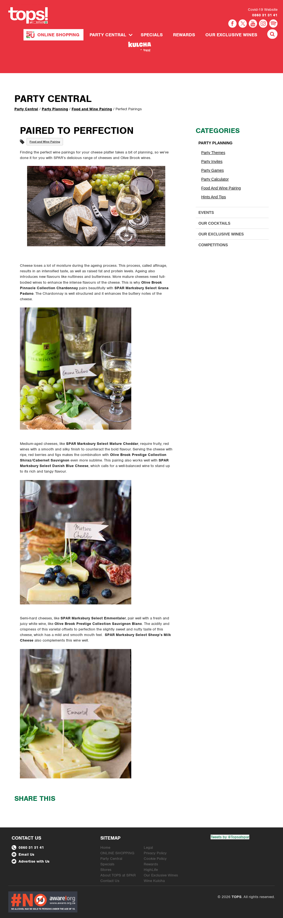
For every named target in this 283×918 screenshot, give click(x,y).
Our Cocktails (214, 223)
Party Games (212, 170)
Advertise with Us (30, 861)
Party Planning (55, 109)
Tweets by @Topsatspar (230, 837)
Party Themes (213, 152)
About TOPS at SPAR (118, 875)
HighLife (151, 869)
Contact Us (109, 880)
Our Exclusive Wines (231, 35)
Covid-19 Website (262, 9)
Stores (105, 869)
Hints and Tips (213, 197)
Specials (152, 35)
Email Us (23, 854)
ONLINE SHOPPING (58, 35)
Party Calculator (215, 179)
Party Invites (211, 161)
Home (105, 847)
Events (206, 212)
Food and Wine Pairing (92, 109)
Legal (148, 847)
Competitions (213, 245)
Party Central (108, 35)
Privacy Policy (155, 853)
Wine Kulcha (154, 880)
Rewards (184, 35)
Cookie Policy (155, 858)
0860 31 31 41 (264, 15)
